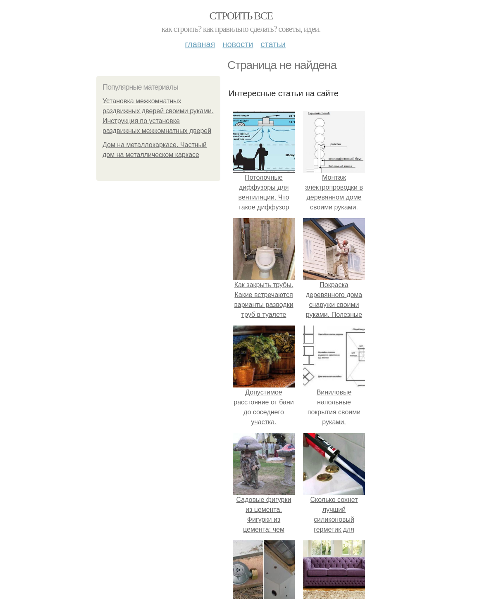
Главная (200, 44)
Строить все (240, 16)
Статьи (272, 44)
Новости (237, 44)
